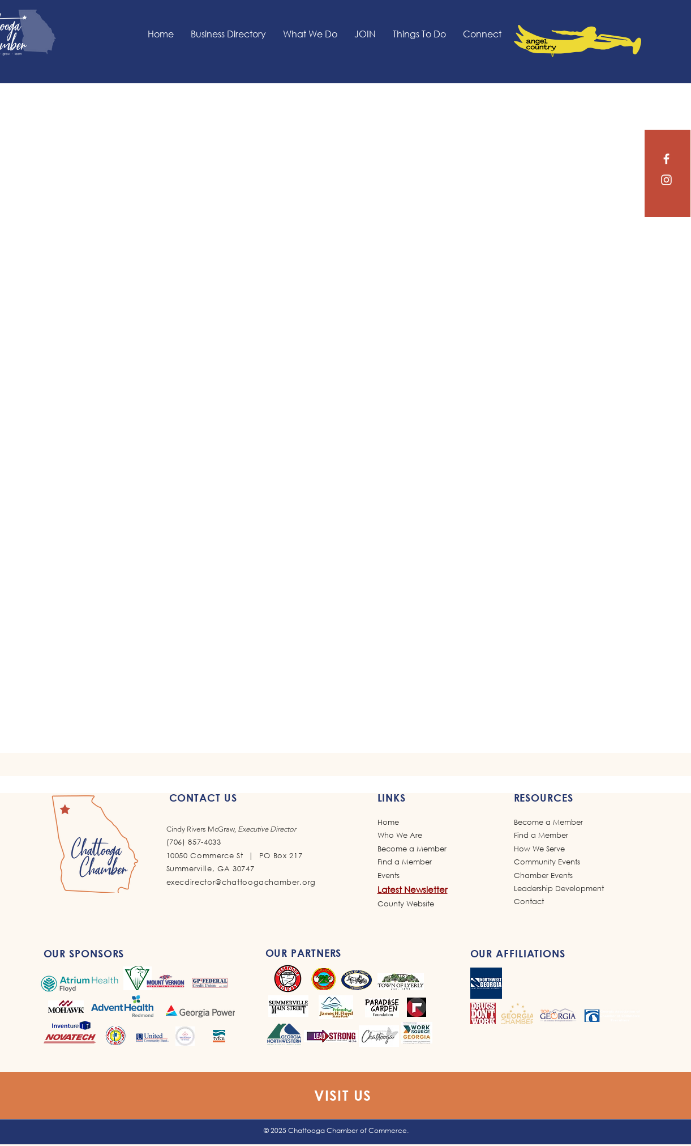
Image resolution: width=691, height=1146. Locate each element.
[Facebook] (666, 159)
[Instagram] (666, 180)
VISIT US (343, 1095)
